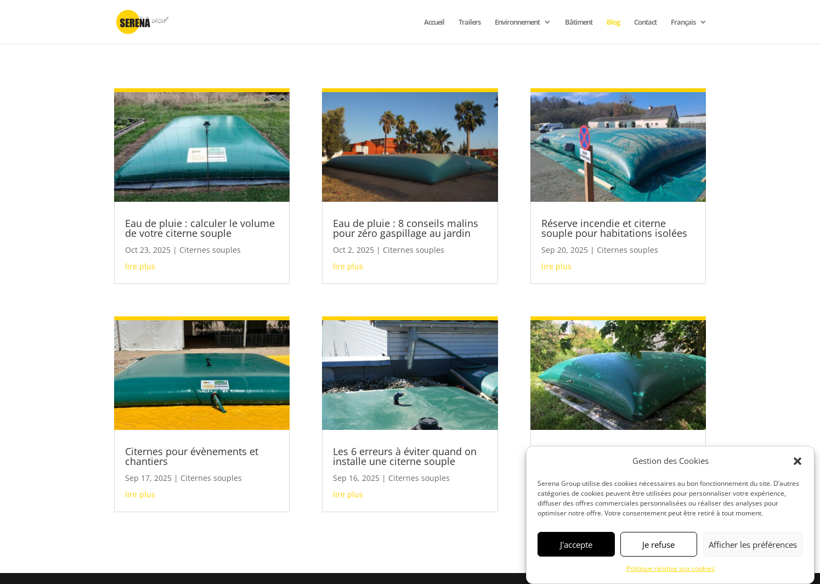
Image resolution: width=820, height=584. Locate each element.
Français (683, 22)
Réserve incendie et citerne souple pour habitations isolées (614, 228)
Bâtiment (578, 22)
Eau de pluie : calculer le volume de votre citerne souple (200, 228)
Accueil (434, 22)
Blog (613, 22)
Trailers (469, 22)
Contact (645, 22)
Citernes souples (210, 250)
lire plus (140, 266)
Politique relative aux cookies (670, 568)
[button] (797, 461)
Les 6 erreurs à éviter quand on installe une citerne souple (405, 456)
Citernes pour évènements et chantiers (191, 456)
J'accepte (576, 544)
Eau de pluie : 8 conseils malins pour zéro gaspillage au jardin (405, 228)
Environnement (517, 22)
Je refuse (658, 544)
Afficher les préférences (753, 544)
